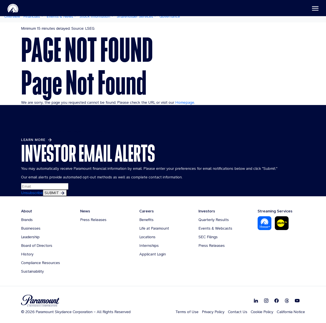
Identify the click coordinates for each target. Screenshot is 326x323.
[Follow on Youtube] (297, 300)
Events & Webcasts (215, 228)
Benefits (146, 219)
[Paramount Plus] (264, 223)
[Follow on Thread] (286, 300)
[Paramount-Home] (19, 8)
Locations (147, 237)
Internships (149, 245)
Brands (27, 219)
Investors (206, 211)
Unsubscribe (32, 192)
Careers (146, 211)
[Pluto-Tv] (282, 223)
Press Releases (93, 219)
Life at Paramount (154, 228)
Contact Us (237, 311)
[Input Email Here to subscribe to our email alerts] (44, 186)
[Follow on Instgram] (266, 300)
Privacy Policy (213, 311)
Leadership (30, 237)
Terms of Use (186, 311)
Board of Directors (36, 245)
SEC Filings (208, 237)
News (85, 211)
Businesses (30, 228)
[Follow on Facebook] (276, 300)
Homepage (184, 102)
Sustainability (32, 271)
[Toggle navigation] (309, 8)
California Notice (291, 311)
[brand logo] (76, 301)
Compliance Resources (40, 262)
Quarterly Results (213, 219)
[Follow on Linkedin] (255, 300)
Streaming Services (275, 211)
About (26, 211)
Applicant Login (152, 254)
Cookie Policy (262, 311)
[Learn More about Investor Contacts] (36, 139)
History (27, 254)
